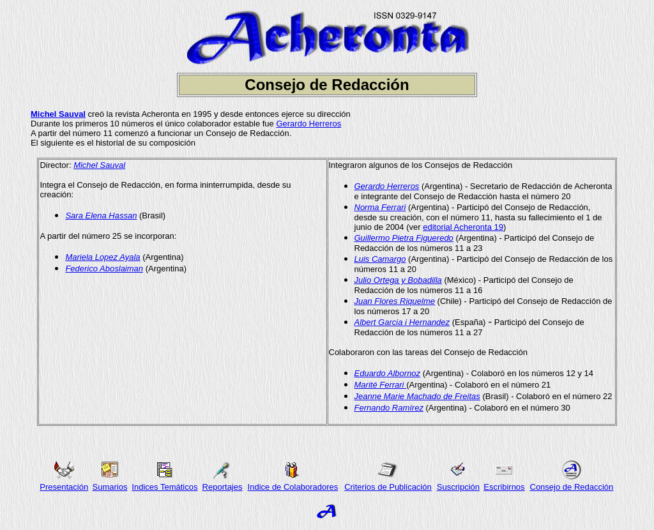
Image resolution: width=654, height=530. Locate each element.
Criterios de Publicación (388, 487)
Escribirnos (503, 487)
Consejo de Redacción (572, 487)
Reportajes (222, 487)
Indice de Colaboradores (293, 487)
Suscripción (458, 487)
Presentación (64, 487)
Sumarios (109, 487)
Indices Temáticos (164, 487)
